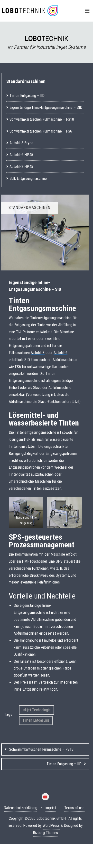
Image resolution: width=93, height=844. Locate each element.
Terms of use (74, 807)
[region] (46, 42)
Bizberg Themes (45, 832)
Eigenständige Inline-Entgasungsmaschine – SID (45, 107)
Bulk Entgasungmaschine (28, 178)
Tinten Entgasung (35, 720)
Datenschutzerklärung (20, 807)
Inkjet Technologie (36, 710)
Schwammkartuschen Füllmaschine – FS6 (40, 131)
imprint (51, 807)
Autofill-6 (60, 352)
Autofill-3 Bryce (21, 143)
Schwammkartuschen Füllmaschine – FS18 (41, 749)
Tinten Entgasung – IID (64, 764)
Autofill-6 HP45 (21, 154)
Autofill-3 (38, 352)
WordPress (51, 825)
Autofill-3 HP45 (21, 166)
